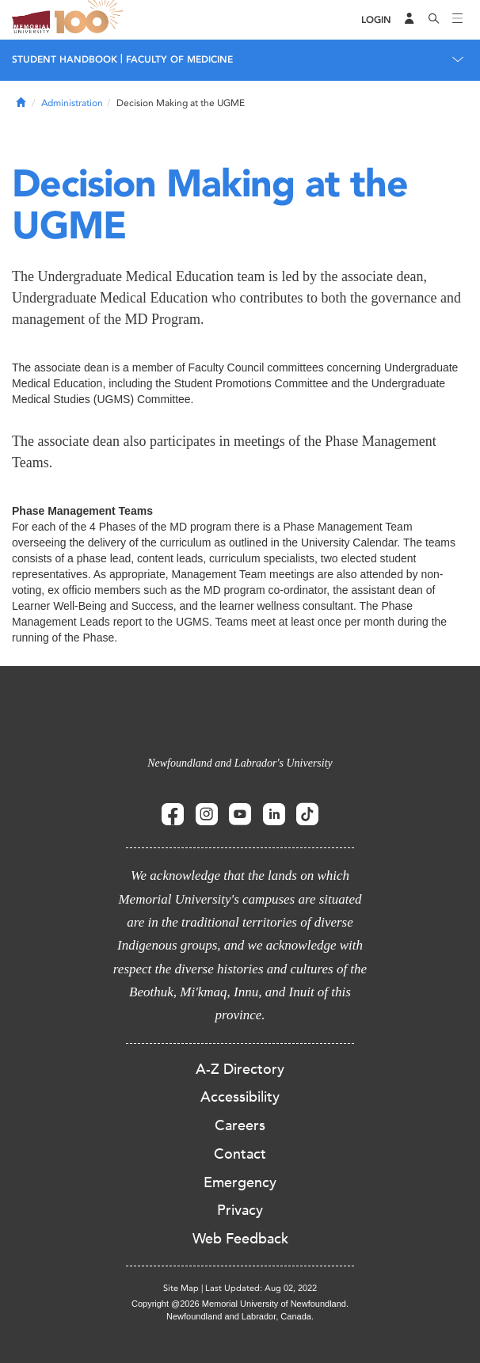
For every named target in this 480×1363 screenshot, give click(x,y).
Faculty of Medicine (179, 59)
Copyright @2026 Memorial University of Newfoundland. (240, 1303)
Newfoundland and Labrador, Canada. (240, 1316)
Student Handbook (64, 59)
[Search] (434, 20)
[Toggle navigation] (458, 20)
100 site (91, 20)
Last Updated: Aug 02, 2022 (261, 1288)
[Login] (376, 20)
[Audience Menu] (409, 20)
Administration (72, 103)
